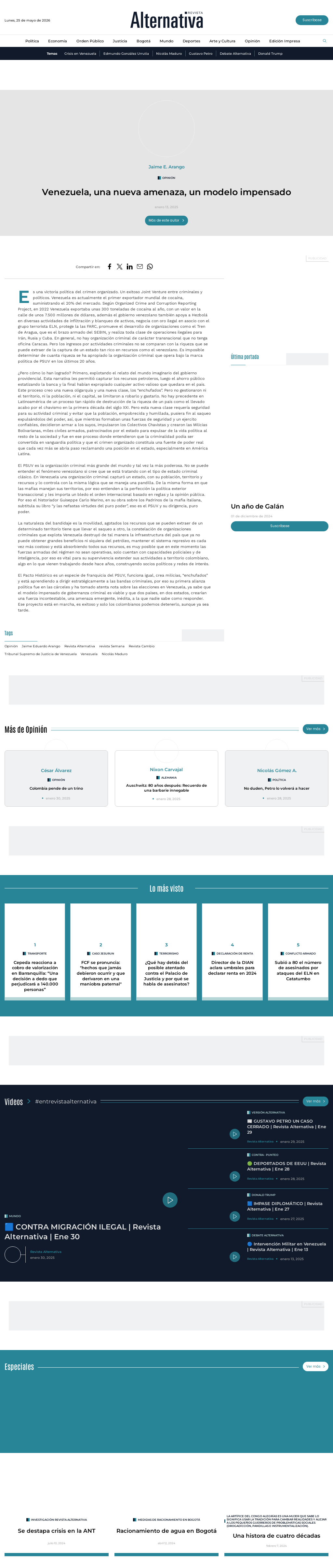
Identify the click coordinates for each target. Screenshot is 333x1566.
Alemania (169, 777)
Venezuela (89, 654)
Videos (14, 1101)
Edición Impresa (284, 41)
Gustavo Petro (200, 53)
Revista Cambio (141, 646)
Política (32, 41)
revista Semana (112, 646)
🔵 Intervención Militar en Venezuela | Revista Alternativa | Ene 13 (286, 1247)
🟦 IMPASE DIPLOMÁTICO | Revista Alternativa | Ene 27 (285, 1206)
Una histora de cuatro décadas (276, 1535)
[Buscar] (324, 41)
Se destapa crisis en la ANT (56, 1530)
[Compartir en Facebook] (110, 267)
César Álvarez (56, 770)
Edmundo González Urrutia (126, 53)
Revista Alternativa (79, 646)
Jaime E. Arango (167, 166)
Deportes (191, 41)
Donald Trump (270, 53)
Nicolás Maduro (169, 53)
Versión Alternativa (268, 1112)
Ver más (315, 729)
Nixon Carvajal (166, 769)
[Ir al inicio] (166, 20)
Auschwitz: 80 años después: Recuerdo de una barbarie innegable (166, 788)
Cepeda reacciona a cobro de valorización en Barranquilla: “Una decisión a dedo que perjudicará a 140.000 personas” (34, 976)
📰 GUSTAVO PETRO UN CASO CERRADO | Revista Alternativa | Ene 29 (286, 1126)
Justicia (120, 41)
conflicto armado (301, 953)
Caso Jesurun (103, 953)
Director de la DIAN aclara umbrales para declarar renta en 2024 (232, 968)
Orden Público (90, 41)
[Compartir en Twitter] (120, 267)
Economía (57, 41)
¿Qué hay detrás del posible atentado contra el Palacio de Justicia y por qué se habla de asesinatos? (166, 973)
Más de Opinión (26, 729)
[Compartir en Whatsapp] (150, 267)
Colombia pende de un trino (56, 788)
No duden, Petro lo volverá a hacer (277, 788)
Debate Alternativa (235, 53)
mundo (15, 1216)
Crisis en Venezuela (80, 53)
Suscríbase (312, 20)
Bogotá (144, 41)
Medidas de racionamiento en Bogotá (169, 1519)
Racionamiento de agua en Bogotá (166, 1530)
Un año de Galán (257, 506)
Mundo (166, 41)
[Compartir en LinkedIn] (130, 267)
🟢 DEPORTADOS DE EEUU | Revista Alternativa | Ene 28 (286, 1166)
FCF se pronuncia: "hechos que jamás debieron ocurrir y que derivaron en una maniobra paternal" (101, 973)
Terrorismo (169, 953)
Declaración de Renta (235, 953)
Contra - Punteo (265, 1155)
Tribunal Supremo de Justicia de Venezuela (41, 654)
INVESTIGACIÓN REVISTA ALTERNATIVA (59, 1519)
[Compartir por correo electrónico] (140, 267)
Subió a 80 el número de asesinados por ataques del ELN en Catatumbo (298, 970)
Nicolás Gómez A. (277, 770)
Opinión (252, 41)
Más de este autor (167, 220)
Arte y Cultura (222, 41)
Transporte (37, 953)
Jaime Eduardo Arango (41, 646)
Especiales (19, 1366)
